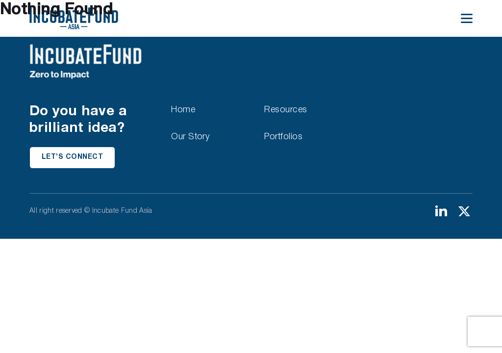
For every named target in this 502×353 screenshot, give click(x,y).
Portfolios (283, 137)
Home (183, 110)
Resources (285, 110)
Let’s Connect (72, 157)
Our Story (190, 137)
